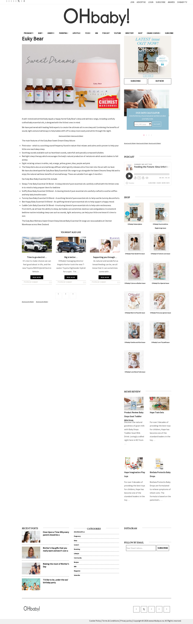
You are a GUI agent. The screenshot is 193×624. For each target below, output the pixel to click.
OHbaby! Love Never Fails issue (135, 372)
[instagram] (151, 609)
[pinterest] (159, 609)
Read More (37, 277)
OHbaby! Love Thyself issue (160, 342)
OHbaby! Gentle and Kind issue (134, 342)
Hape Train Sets (157, 412)
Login (150, 2)
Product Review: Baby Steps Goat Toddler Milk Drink (133, 416)
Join (132, 2)
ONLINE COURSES (154, 33)
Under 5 (51, 33)
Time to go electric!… (37, 257)
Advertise (141, 2)
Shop (140, 33)
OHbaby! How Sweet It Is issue (135, 254)
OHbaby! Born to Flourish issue (135, 313)
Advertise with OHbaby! (65, 136)
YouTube (117, 33)
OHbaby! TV (182, 2)
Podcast (106, 33)
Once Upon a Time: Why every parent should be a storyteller (56, 535)
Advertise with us (79, 532)
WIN (96, 33)
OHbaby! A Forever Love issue (160, 254)
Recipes (76, 562)
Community (78, 558)
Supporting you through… (105, 257)
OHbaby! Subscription (135, 224)
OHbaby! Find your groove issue (160, 313)
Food (88, 33)
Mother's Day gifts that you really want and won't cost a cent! (55, 551)
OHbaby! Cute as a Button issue (134, 283)
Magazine (77, 571)
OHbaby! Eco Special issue (160, 283)
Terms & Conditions (110, 620)
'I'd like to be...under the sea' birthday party (55, 581)
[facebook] (136, 609)
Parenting (63, 33)
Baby (40, 33)
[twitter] (18, 1)
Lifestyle (77, 33)
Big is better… (70, 257)
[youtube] (167, 609)
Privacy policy (126, 620)
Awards (171, 2)
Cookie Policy (95, 620)
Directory (129, 33)
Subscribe (160, 2)
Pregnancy (29, 33)
